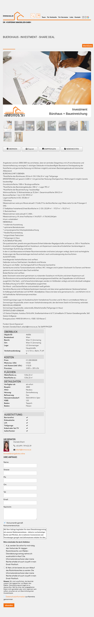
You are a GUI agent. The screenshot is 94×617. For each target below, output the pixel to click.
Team (44, 17)
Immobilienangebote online (14, 453)
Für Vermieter (63, 17)
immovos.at (8, 16)
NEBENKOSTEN (72, 149)
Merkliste (87, 45)
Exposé (31, 149)
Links (71, 17)
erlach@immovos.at (23, 450)
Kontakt (77, 17)
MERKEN (13, 149)
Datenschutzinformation (15, 597)
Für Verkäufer (52, 17)
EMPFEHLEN (50, 149)
